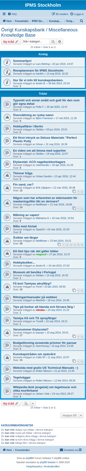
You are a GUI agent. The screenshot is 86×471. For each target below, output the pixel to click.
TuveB (39, 321)
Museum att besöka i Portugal (34, 272)
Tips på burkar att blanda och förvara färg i (44, 307)
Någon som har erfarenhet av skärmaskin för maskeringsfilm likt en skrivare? (45, 199)
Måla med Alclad (25, 226)
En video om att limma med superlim (39, 150)
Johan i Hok (42, 393)
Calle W (40, 357)
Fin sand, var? (23, 184)
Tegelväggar (22, 377)
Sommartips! (22, 61)
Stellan (40, 129)
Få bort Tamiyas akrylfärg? (32, 283)
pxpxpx (40, 332)
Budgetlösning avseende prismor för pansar (45, 343)
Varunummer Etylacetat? (31, 329)
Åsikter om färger (25, 237)
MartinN (40, 300)
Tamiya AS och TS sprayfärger (35, 318)
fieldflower (41, 204)
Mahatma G (42, 218)
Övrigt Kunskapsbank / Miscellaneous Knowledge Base (39, 32)
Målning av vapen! (26, 215)
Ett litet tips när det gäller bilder (35, 251)
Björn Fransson (44, 118)
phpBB (29, 458)
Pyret (39, 286)
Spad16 (40, 229)
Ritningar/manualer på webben (35, 297)
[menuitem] (12, 14)
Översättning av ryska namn (33, 115)
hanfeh (40, 73)
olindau (40, 310)
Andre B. (41, 83)
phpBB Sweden (48, 462)
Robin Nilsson (44, 370)
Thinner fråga (22, 173)
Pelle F (40, 106)
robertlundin (42, 165)
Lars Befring (43, 64)
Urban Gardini (44, 176)
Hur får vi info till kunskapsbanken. (38, 80)
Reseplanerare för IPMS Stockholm (38, 70)
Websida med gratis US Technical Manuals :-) (45, 367)
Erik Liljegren (43, 187)
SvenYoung (42, 346)
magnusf (41, 254)
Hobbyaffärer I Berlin (28, 126)
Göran (39, 144)
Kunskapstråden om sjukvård (34, 354)
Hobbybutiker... (24, 262)
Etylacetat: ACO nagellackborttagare (39, 162)
